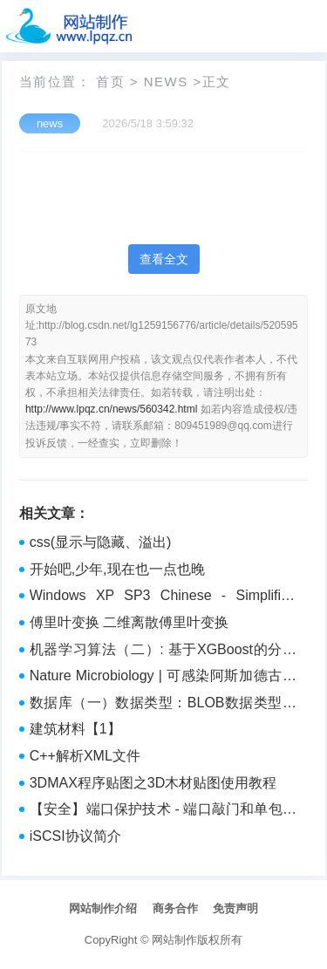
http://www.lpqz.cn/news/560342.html (111, 409)
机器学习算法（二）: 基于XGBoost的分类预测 (163, 651)
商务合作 (175, 908)
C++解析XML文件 (85, 755)
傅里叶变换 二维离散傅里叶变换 (129, 622)
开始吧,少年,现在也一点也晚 (117, 569)
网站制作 (174, 939)
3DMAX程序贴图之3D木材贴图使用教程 (153, 782)
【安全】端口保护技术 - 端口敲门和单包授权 (163, 811)
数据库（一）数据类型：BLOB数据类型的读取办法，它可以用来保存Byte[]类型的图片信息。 (163, 704)
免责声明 (235, 908)
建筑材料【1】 (75, 728)
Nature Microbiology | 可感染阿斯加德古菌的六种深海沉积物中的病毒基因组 (163, 677)
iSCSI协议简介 (75, 836)
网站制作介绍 (103, 908)
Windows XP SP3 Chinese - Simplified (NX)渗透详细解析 (163, 597)
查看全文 (164, 259)
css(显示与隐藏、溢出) (101, 542)
